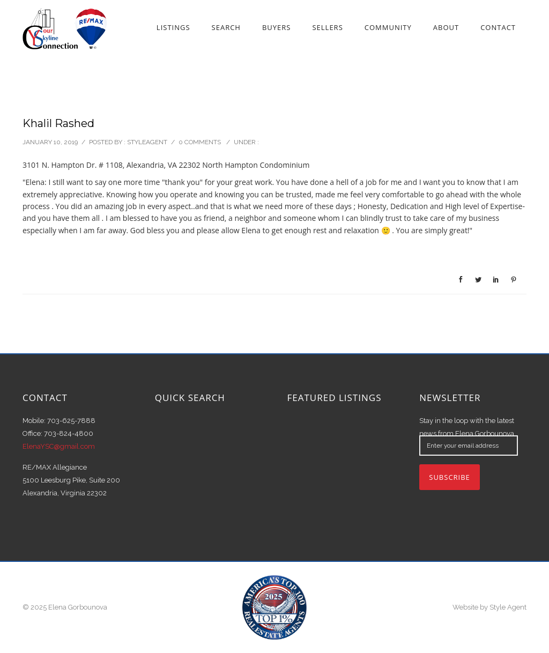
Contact (498, 27)
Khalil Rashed (58, 123)
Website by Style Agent (489, 607)
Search (226, 27)
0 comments (200, 142)
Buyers (276, 27)
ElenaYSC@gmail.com (59, 446)
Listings (173, 27)
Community (388, 27)
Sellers (327, 27)
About (446, 27)
